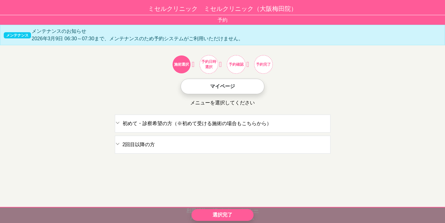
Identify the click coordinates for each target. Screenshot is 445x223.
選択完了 (222, 214)
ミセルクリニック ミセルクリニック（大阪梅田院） (222, 8)
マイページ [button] (222, 86)
